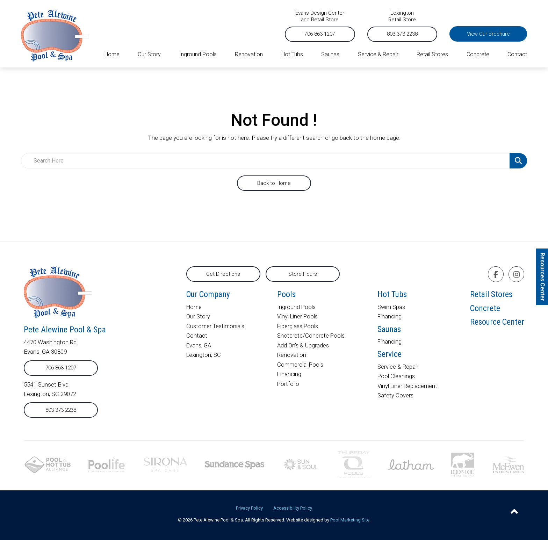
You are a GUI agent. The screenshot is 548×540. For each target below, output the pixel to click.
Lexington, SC (204, 355)
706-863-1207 (307, 34)
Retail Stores (490, 295)
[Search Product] (518, 160)
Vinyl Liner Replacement (407, 389)
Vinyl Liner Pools (298, 317)
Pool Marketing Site (349, 520)
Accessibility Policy (292, 508)
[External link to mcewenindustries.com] (508, 464)
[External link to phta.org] (47, 464)
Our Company (209, 295)
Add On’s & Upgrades (304, 346)
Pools (286, 295)
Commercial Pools (301, 365)
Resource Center (496, 325)
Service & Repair (397, 370)
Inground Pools (297, 308)
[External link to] (234, 464)
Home (194, 308)
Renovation (292, 355)
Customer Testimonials (216, 327)
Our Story (198, 317)
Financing (289, 374)
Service (389, 357)
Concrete (484, 310)
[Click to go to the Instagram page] (516, 274)
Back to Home (274, 183)
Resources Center (542, 276)
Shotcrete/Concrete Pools (311, 336)
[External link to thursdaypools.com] (353, 464)
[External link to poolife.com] (107, 464)
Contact (196, 336)
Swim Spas (391, 308)
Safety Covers (395, 399)
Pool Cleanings (396, 379)
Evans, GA (199, 346)
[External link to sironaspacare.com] (165, 464)
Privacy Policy (249, 508)
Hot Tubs (392, 295)
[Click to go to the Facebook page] (495, 274)
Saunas (389, 331)
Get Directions (223, 274)
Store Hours (302, 274)
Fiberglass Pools (298, 327)
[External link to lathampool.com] (411, 464)
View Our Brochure (485, 34)
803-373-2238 (393, 34)
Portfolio (288, 384)
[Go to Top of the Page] (514, 512)
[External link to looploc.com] (463, 464)
